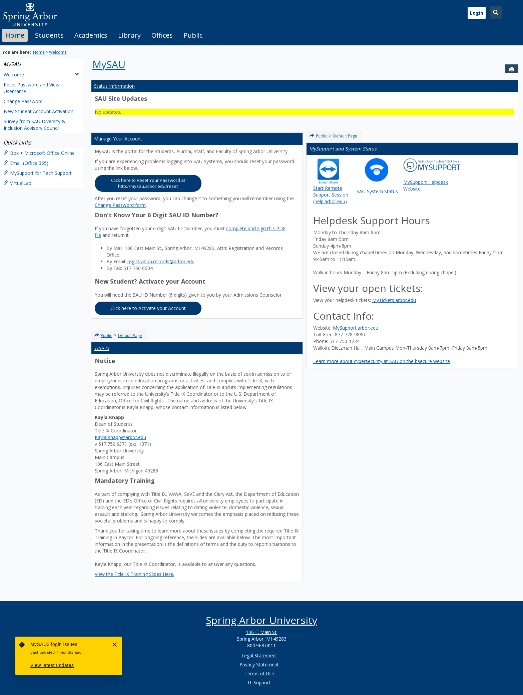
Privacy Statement (259, 664)
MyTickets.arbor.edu (394, 300)
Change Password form (120, 205)
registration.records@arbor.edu (160, 261)
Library (129, 35)
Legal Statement (259, 655)
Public (192, 35)
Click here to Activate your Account (148, 308)
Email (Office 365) (25, 163)
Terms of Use (259, 673)
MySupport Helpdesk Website (432, 175)
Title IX (101, 348)
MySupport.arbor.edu (355, 328)
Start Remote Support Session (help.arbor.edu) (330, 179)
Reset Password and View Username (31, 87)
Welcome (58, 52)
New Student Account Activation (38, 111)
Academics (90, 35)
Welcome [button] (41, 74)
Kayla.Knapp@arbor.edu (120, 437)
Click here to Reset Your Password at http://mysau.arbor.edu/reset (148, 183)
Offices (162, 35)
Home (14, 35)
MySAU (12, 64)
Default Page (130, 335)
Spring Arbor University (261, 620)
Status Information (114, 86)
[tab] (15, 35)
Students (49, 35)
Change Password (23, 101)
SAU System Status (377, 176)
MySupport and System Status (343, 148)
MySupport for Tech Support (37, 173)
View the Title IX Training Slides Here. (134, 574)
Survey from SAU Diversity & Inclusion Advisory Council (34, 124)
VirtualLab (17, 183)
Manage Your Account (118, 138)
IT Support (259, 682)
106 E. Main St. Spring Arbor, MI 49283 (262, 635)
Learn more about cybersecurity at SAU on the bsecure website (381, 361)
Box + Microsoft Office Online (39, 153)
